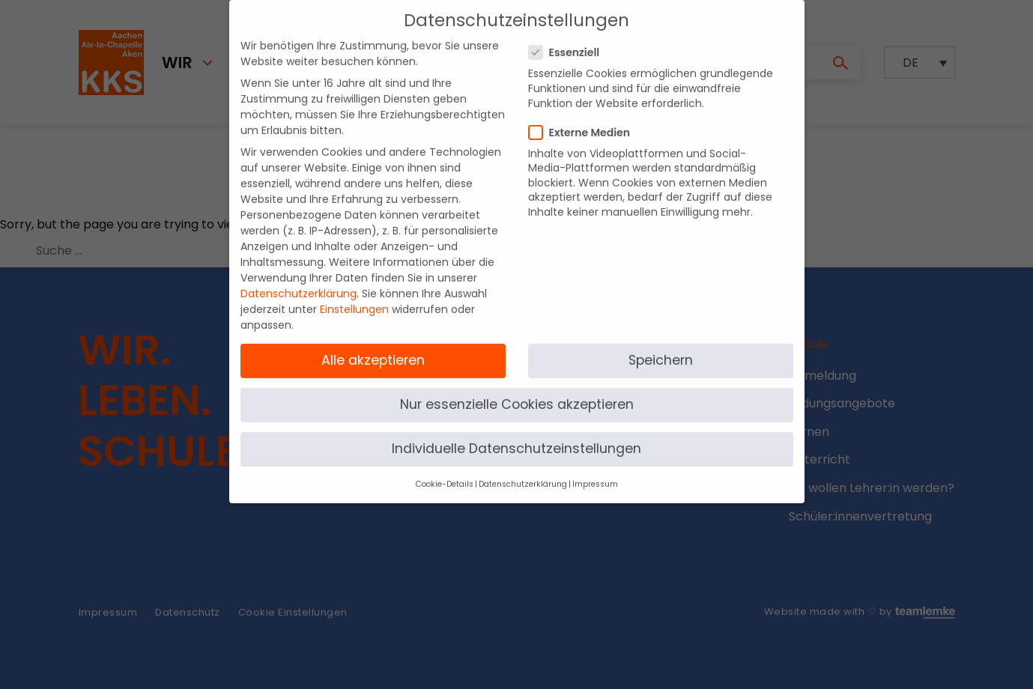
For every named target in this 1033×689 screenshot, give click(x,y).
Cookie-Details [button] (444, 472)
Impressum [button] (595, 472)
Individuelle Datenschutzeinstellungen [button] (516, 437)
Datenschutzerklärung (298, 281)
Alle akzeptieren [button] (373, 347)
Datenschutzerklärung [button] (523, 472)
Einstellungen (354, 297)
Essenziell (569, 40)
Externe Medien (584, 119)
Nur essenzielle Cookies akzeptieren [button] (517, 392)
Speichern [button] (660, 347)
